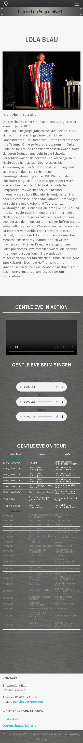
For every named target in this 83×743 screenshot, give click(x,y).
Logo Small (5, 3)
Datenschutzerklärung (20, 725)
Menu (76, 3)
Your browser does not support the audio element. (41, 387)
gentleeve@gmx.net (28, 702)
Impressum (11, 718)
